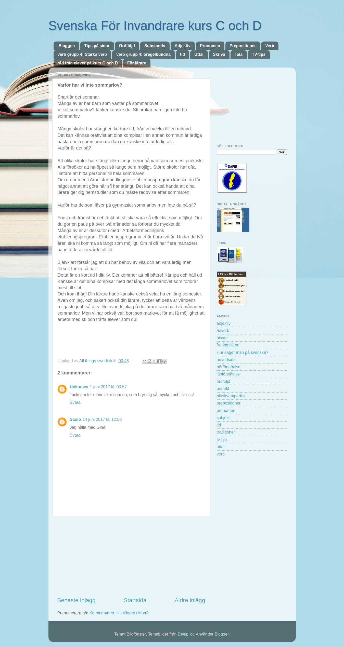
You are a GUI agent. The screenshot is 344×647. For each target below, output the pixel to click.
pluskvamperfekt (232, 396)
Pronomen (210, 46)
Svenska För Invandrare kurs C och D (155, 26)
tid (182, 54)
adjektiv (224, 323)
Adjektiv (182, 46)
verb (221, 454)
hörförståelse (229, 367)
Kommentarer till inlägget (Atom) (118, 613)
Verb (269, 46)
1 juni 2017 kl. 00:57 (108, 386)
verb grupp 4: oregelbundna (143, 54)
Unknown (79, 386)
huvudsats (226, 359)
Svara (75, 402)
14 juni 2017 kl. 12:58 (102, 419)
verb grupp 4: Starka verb (82, 54)
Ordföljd (127, 46)
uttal (221, 446)
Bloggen (67, 46)
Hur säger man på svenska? (242, 352)
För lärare (136, 63)
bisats (222, 337)
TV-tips (258, 54)
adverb (223, 330)
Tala (239, 54)
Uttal (198, 54)
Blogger (222, 634)
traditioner (226, 432)
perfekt (223, 388)
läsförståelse (228, 374)
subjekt (223, 417)
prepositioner (229, 403)
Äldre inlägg (190, 600)
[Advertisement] (131, 556)
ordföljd (223, 381)
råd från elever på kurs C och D (88, 63)
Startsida (135, 600)
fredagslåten (228, 345)
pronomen (226, 410)
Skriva (219, 54)
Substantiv (154, 46)
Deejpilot (186, 634)
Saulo (75, 419)
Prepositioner (243, 46)
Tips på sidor (97, 46)
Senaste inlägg (76, 600)
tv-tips (222, 439)
